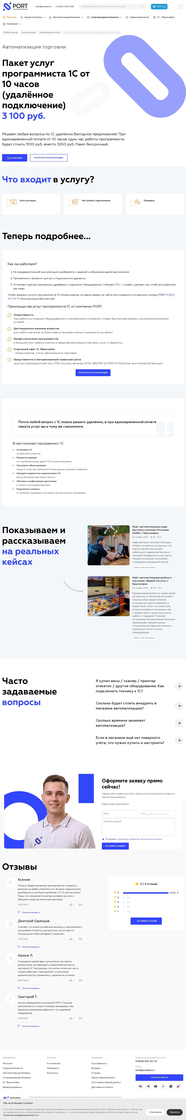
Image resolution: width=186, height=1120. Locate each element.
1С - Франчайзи (166, 17)
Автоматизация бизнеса (66, 17)
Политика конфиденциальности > (21, 1115)
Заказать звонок (159, 1077)
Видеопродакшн (12, 1087)
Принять (174, 1112)
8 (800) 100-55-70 (146, 1061)
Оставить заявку (115, 846)
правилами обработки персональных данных (140, 839)
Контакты (52, 1073)
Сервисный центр (139, 17)
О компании (53, 1064)
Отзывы (95, 1073)
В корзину (14, 157)
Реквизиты (53, 1068)
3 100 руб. (23, 116)
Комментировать (31, 913)
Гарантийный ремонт (103, 1078)
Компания (12, 24)
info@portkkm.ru (44, 7)
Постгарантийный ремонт (106, 1082)
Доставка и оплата (102, 1087)
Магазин (7, 1064)
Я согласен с (138, 839)
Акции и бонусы (33, 17)
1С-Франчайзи (11, 1082)
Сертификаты (99, 1064)
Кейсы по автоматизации (144, 567)
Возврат (96, 1068)
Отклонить (155, 1112)
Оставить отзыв (147, 921)
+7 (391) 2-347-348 (64, 7)
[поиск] (111, 6)
